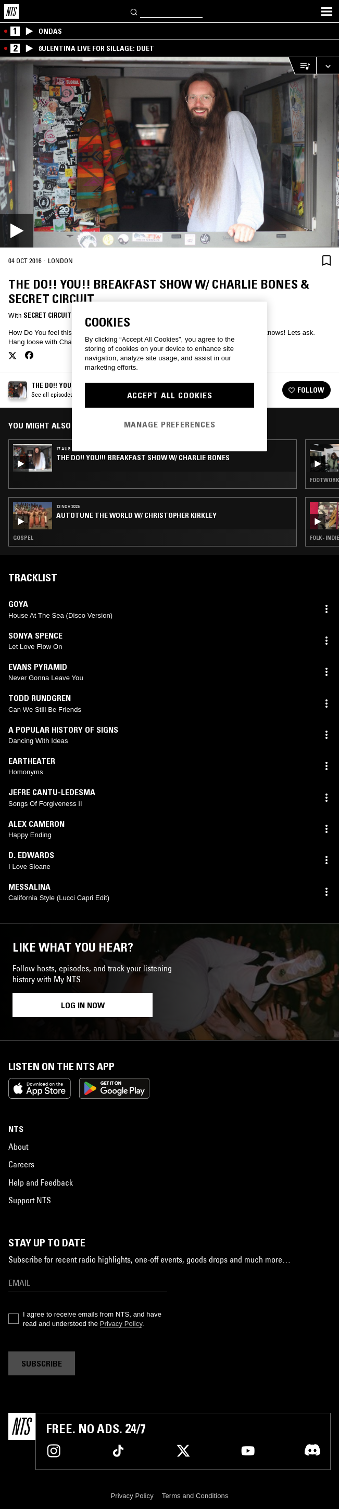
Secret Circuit (47, 315)
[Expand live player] (327, 65)
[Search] (134, 11)
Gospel (23, 537)
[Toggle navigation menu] (326, 11)
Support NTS (29, 1200)
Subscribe (41, 1363)
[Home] (11, 11)
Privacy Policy (121, 1324)
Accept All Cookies (169, 395)
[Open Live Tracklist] (302, 65)
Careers (21, 1164)
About (18, 1146)
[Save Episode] (326, 260)
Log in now (83, 1005)
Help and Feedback (40, 1182)
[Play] (169, 152)
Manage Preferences (170, 424)
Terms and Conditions (195, 1496)
